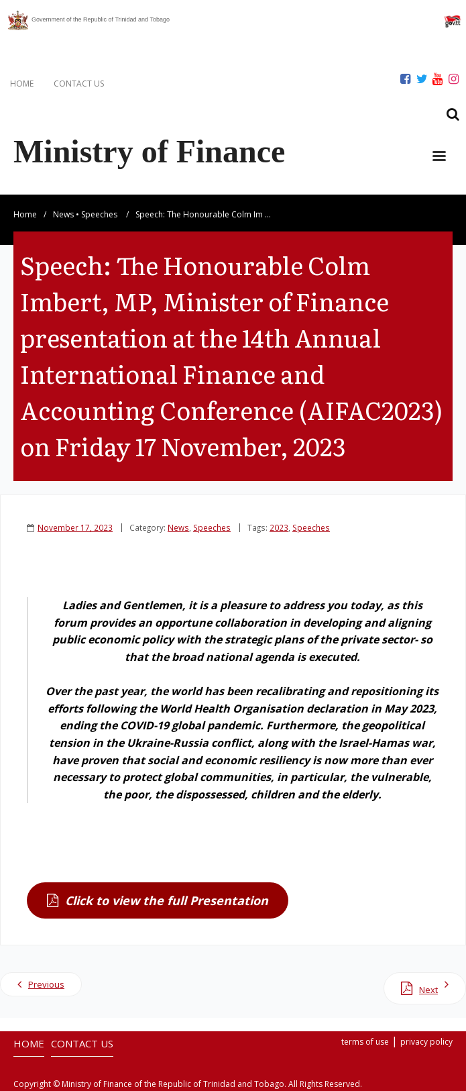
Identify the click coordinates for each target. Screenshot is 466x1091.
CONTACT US (79, 83)
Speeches (99, 214)
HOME (22, 83)
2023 (279, 527)
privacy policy (426, 1041)
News (63, 214)
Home (25, 214)
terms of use (365, 1041)
